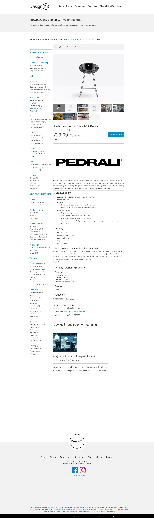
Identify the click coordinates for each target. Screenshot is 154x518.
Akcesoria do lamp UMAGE (38, 248)
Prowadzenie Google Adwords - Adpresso (114, 516)
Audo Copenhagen (36, 293)
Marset (32, 322)
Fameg (32, 303)
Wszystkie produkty (39, 53)
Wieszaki (33, 253)
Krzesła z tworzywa (36, 92)
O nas (61, 6)
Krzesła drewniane (36, 84)
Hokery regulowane (36, 100)
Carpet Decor (34, 298)
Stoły (32, 116)
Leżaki (32, 277)
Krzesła (33, 81)
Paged (32, 335)
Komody (32, 213)
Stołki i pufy (35, 97)
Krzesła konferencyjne (37, 234)
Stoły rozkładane (35, 127)
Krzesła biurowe (35, 232)
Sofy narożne (34, 140)
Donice (32, 250)
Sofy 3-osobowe (35, 138)
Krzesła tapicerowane (37, 87)
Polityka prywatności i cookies (37, 516)
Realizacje (92, 6)
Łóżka (32, 199)
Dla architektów (107, 6)
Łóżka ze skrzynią (35, 205)
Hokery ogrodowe (36, 272)
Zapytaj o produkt (116, 134)
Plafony (32, 183)
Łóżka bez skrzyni (36, 202)
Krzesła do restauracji (37, 68)
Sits (31, 343)
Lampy (33, 175)
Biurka (32, 226)
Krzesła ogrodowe (36, 274)
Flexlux (32, 308)
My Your (32, 330)
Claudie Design (35, 300)
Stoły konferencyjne (36, 240)
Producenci (80, 6)
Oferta (69, 6)
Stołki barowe (34, 106)
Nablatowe (33, 181)
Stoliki (33, 162)
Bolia (31, 295)
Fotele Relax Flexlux (36, 154)
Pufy (31, 103)
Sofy (32, 132)
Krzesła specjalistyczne (37, 237)
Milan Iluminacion (36, 324)
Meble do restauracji (39, 62)
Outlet (32, 76)
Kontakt (120, 6)
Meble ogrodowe (37, 264)
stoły (102, 509)
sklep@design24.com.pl (74, 311)
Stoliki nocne (34, 170)
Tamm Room (34, 351)
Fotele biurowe (35, 229)
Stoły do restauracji (36, 71)
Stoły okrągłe (34, 124)
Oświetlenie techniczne (40, 194)
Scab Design (34, 340)
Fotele (33, 148)
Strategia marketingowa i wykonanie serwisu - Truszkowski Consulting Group (84, 516)
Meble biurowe (36, 223)
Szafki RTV (33, 218)
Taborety (33, 111)
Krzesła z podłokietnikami (38, 90)
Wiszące (32, 189)
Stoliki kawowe (35, 167)
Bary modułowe (35, 65)
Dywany (33, 258)
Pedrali (32, 338)
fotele (85, 507)
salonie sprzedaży (71, 39)
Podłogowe (33, 186)
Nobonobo (33, 332)
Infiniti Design (34, 311)
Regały (32, 216)
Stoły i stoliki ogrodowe (38, 284)
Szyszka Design (35, 348)
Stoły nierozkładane (36, 122)
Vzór (31, 354)
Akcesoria (34, 245)
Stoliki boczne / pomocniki (39, 165)
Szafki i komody (37, 210)
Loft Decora (33, 314)
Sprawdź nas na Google (79, 475)
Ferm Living (34, 306)
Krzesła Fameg (36, 57)
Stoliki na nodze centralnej (39, 119)
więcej (56, 262)
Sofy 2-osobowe (35, 135)
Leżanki (32, 156)
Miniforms (33, 327)
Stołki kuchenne (35, 108)
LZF (31, 319)
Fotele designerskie (36, 151)
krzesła (98, 509)
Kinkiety (32, 178)
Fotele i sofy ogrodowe (37, 269)
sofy (82, 507)
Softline (32, 346)
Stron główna (60, 47)
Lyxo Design (34, 316)
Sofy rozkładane (35, 143)
